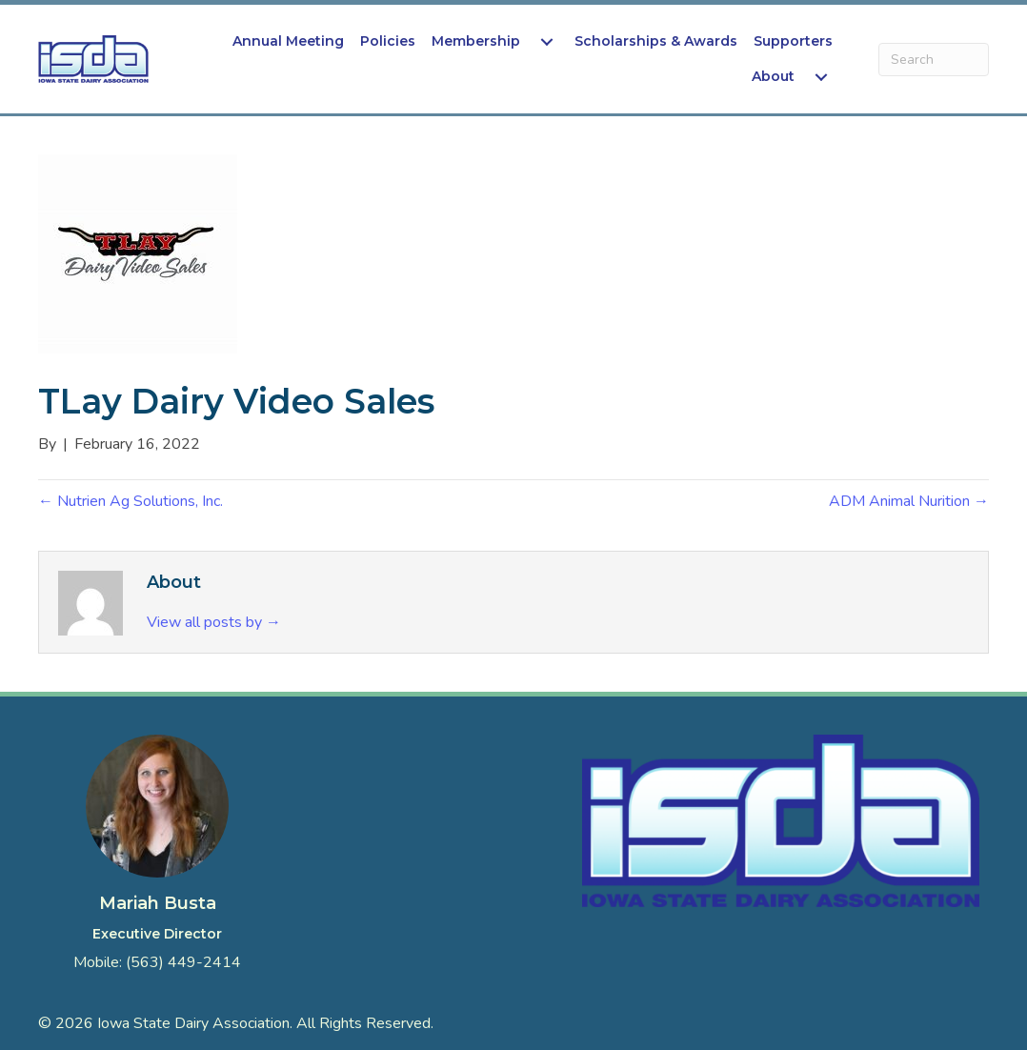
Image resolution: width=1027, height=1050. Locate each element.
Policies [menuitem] (387, 41)
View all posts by (214, 622)
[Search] (933, 59)
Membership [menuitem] (476, 41)
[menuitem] (547, 41)
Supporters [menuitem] (793, 41)
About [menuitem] (773, 76)
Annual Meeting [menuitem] (288, 41)
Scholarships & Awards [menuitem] (655, 41)
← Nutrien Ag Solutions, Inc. (130, 501)
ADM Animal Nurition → (909, 501)
